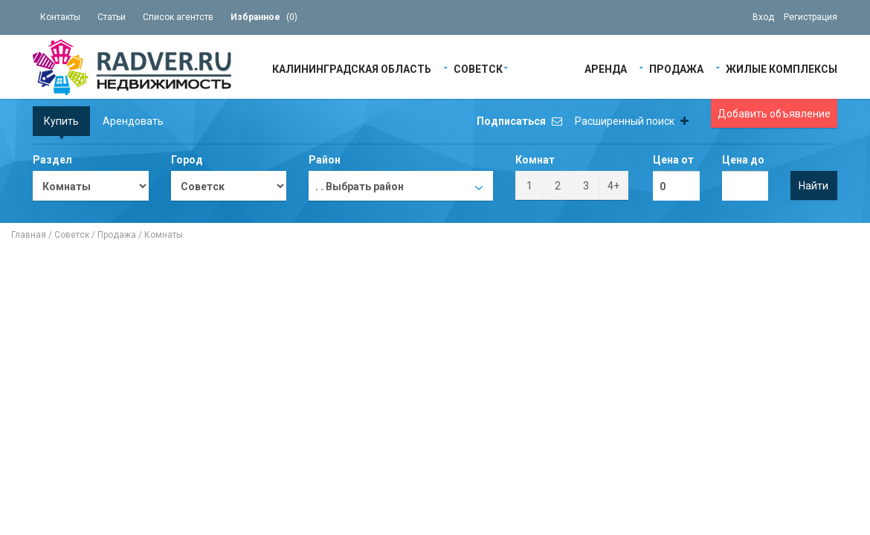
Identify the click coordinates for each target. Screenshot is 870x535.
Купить (61, 121)
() (264, 17)
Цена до (743, 160)
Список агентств (178, 17)
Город (187, 160)
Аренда (605, 68)
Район (325, 160)
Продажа (676, 68)
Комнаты (163, 235)
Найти (813, 186)
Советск (478, 68)
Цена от (673, 160)
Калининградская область (351, 68)
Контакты (60, 17)
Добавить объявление (774, 114)
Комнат (535, 160)
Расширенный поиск (632, 121)
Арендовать (133, 121)
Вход (763, 17)
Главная (28, 235)
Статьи (111, 17)
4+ (613, 186)
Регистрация (810, 17)
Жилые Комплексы (781, 68)
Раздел (52, 160)
